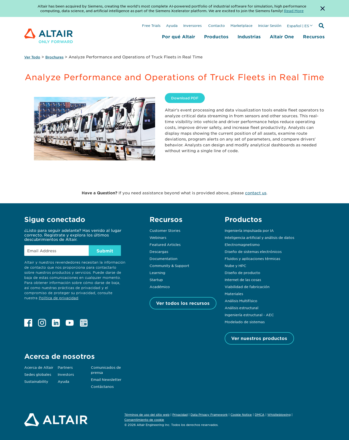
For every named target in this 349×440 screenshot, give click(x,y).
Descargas (159, 251)
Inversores (192, 25)
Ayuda (172, 25)
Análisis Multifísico (241, 301)
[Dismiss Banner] (322, 8)
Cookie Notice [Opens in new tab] (241, 414)
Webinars (158, 237)
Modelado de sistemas (245, 322)
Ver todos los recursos (183, 303)
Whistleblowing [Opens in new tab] (279, 414)
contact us (255, 192)
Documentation (163, 258)
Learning (157, 272)
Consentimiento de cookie (144, 420)
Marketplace (241, 25)
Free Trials (151, 25)
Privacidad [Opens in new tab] (180, 414)
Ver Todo (32, 57)
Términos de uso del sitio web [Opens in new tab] (146, 414)
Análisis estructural (241, 308)
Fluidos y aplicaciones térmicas (252, 258)
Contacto (216, 25)
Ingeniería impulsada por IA (249, 230)
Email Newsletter (106, 379)
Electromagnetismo (242, 244)
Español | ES (298, 26)
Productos (216, 36)
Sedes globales (37, 374)
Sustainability (36, 381)
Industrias (249, 36)
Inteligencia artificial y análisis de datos (259, 237)
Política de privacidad (58, 298)
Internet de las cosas (243, 279)
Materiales (234, 293)
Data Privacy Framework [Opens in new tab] (209, 414)
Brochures (54, 57)
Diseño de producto (242, 272)
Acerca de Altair (38, 367)
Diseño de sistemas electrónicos (253, 251)
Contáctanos (102, 386)
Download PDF (184, 98)
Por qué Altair (178, 36)
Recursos (314, 36)
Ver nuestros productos (259, 338)
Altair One (282, 36)
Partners (65, 367)
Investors (66, 374)
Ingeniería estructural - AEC (249, 315)
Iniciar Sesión (269, 25)
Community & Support (169, 265)
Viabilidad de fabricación (247, 286)
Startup (156, 279)
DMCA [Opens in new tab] (259, 414)
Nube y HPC (235, 265)
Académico (160, 286)
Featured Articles (165, 244)
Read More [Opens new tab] (294, 10)
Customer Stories (165, 230)
